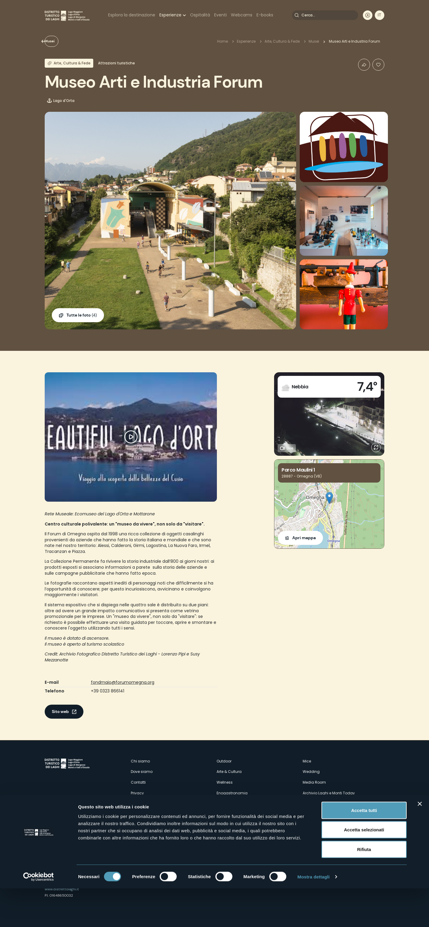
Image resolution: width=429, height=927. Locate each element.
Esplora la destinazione (131, 15)
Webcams (241, 15)
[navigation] (379, 15)
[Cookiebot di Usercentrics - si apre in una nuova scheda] (39, 915)
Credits (309, 803)
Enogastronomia (232, 793)
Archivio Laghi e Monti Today (329, 793)
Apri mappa (304, 537)
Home (222, 41)
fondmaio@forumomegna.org (122, 682)
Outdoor (224, 761)
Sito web (60, 711)
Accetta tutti (364, 848)
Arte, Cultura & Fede (282, 41)
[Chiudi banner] (420, 842)
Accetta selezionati (364, 868)
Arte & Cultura (229, 771)
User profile (367, 15)
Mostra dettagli (313, 915)
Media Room (314, 782)
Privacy (137, 793)
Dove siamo (142, 771)
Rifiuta (364, 887)
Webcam (225, 803)
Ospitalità (200, 15)
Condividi (364, 65)
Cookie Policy (143, 803)
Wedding (311, 771)
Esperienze (170, 15)
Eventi (220, 15)
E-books (265, 15)
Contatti (138, 782)
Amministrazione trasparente (157, 814)
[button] (329, 498)
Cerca (296, 15)
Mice (307, 761)
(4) (81, 315)
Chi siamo (140, 761)
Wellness (225, 782)
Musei (60, 41)
